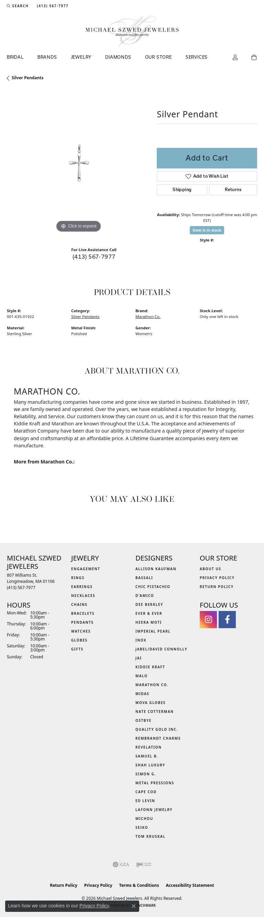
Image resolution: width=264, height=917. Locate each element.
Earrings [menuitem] (81, 586)
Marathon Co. (148, 316)
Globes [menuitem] (79, 640)
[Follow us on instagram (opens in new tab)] (208, 619)
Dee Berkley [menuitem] (149, 604)
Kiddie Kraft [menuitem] (150, 667)
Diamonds (118, 57)
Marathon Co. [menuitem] (151, 684)
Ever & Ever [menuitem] (148, 613)
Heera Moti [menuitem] (148, 622)
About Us (210, 568)
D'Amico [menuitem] (144, 595)
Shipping (182, 189)
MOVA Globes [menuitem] (150, 702)
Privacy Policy (217, 577)
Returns (233, 189)
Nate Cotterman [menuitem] (154, 711)
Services (197, 57)
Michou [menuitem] (144, 818)
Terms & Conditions (139, 885)
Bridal (15, 57)
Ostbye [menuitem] (143, 720)
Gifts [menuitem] (77, 649)
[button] (18, 6)
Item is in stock (206, 230)
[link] (51, 6)
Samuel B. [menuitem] (146, 756)
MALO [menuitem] (141, 675)
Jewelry (81, 57)
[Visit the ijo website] (144, 864)
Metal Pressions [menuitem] (154, 782)
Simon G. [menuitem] (145, 774)
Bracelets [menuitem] (83, 613)
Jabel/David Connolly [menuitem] (161, 649)
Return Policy (217, 586)
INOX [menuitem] (140, 640)
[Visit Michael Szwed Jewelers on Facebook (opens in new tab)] (227, 619)
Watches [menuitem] (81, 631)
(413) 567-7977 (94, 256)
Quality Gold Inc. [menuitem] (156, 729)
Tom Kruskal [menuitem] (150, 836)
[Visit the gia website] (121, 864)
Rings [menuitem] (78, 577)
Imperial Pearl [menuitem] (152, 631)
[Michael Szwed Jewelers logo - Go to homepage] (132, 31)
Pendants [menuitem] (82, 622)
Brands (47, 57)
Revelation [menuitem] (148, 747)
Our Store (158, 57)
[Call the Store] (21, 587)
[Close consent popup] (134, 906)
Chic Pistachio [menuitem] (152, 586)
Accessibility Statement (190, 885)
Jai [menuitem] (138, 658)
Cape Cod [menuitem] (146, 791)
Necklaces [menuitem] (83, 595)
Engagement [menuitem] (85, 568)
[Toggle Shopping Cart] (254, 57)
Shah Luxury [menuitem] (150, 765)
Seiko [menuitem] (141, 827)
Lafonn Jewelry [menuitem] (154, 809)
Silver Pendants (28, 78)
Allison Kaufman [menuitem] (155, 568)
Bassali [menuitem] (144, 577)
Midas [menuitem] (142, 693)
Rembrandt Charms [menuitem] (158, 738)
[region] (78, 163)
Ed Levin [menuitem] (145, 800)
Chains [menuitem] (79, 604)
